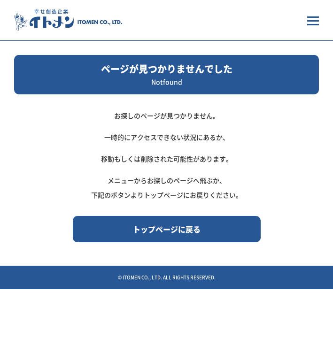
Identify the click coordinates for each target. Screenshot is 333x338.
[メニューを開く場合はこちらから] (313, 20)
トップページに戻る (167, 229)
